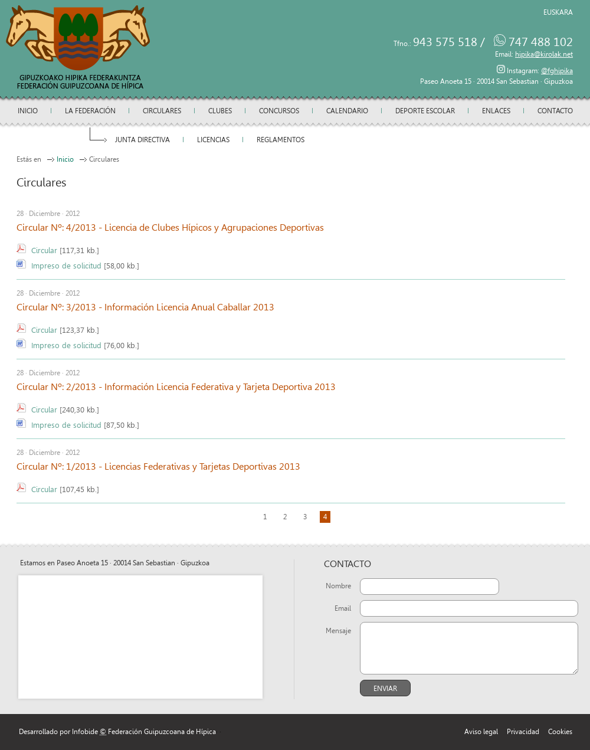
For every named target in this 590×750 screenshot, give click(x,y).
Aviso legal (481, 732)
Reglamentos (280, 140)
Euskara (558, 12)
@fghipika (557, 71)
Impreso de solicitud (66, 265)
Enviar (385, 689)
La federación (90, 111)
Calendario (347, 111)
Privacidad (523, 732)
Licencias (213, 140)
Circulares (162, 111)
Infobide (85, 732)
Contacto (555, 111)
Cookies (560, 732)
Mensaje (338, 631)
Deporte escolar (425, 111)
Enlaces (496, 111)
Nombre (338, 586)
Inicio (28, 111)
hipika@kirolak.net (544, 54)
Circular (44, 250)
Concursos (279, 111)
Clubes (220, 111)
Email (343, 608)
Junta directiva (142, 140)
